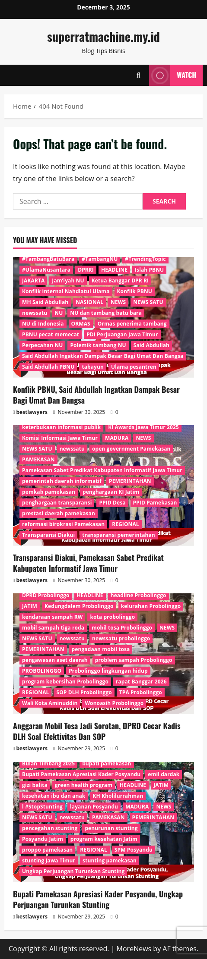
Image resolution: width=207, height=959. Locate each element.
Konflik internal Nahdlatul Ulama (66, 291)
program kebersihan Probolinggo (65, 681)
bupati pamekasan (106, 763)
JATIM (29, 606)
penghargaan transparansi (57, 502)
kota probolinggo (112, 617)
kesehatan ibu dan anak (53, 795)
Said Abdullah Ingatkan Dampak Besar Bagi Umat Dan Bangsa (102, 356)
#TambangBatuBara (48, 259)
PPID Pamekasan (155, 502)
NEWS (118, 302)
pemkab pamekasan (48, 491)
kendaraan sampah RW (52, 617)
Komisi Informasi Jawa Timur (60, 438)
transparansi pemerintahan (118, 535)
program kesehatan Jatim (103, 839)
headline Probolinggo (138, 595)
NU (58, 313)
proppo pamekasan (47, 849)
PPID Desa (112, 502)
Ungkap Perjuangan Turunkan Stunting (73, 871)
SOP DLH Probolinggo (83, 692)
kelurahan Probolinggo (151, 606)
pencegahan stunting (49, 828)
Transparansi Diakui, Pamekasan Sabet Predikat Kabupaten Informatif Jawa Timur (88, 563)
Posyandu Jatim (42, 839)
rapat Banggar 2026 (141, 681)
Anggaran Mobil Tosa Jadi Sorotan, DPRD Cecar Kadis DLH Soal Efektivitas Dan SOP (97, 731)
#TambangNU (100, 259)
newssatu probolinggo (121, 638)
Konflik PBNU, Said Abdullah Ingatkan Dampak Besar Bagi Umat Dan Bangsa (96, 395)
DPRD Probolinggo (46, 595)
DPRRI (86, 269)
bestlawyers (32, 412)
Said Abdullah (151, 345)
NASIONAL (89, 302)
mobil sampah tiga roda (53, 627)
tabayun (93, 366)
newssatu (34, 313)
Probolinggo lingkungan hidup (108, 670)
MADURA (116, 438)
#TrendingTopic (145, 259)
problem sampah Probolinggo (133, 660)
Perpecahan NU (42, 345)
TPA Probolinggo (140, 692)
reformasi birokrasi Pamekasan (63, 524)
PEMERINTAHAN (130, 481)
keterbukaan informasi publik (61, 427)
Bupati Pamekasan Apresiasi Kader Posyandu (81, 774)
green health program (83, 785)
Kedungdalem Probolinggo (79, 606)
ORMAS (80, 323)
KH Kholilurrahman (117, 795)
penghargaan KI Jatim (111, 491)
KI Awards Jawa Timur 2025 (143, 427)
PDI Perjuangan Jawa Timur (122, 334)
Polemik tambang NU (98, 345)
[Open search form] (138, 75)
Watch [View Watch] (172, 75)
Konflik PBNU (134, 291)
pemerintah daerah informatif (62, 481)
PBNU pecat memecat (50, 334)
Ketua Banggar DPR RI (120, 280)
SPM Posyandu (134, 849)
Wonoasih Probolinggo (114, 703)
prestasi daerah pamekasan (58, 513)
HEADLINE (114, 269)
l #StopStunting (42, 806)
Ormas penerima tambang (132, 323)
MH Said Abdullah (45, 302)
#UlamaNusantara (46, 269)
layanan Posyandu (94, 806)
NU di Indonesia (43, 323)
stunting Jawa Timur (48, 860)
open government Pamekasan (131, 448)
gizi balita (35, 785)
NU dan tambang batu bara (106, 313)
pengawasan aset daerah (55, 660)
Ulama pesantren (133, 366)
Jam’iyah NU (68, 280)
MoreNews (134, 948)
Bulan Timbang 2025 (48, 763)
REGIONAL (125, 524)
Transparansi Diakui (48, 535)
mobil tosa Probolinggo (122, 627)
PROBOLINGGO (41, 670)
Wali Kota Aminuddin (49, 703)
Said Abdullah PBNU (48, 366)
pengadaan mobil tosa (101, 649)
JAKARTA (33, 280)
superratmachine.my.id (103, 36)
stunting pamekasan (110, 860)
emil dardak (163, 774)
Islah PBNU (149, 269)
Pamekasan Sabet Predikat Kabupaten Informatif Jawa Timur (102, 470)
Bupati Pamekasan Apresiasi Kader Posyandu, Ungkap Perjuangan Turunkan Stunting (98, 899)
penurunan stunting (111, 828)
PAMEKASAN (38, 459)
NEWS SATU (148, 302)
